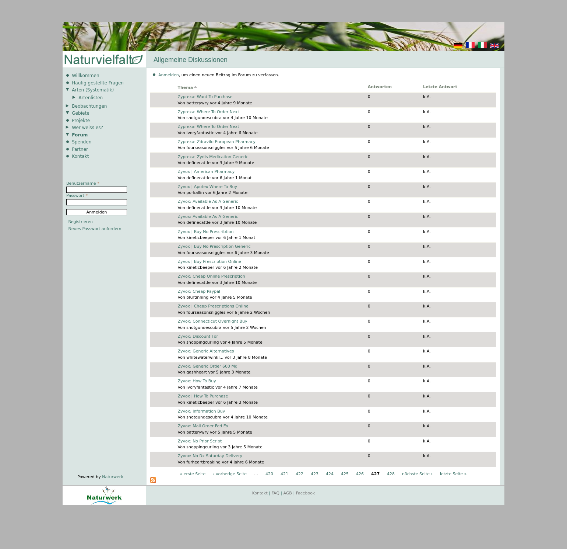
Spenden (81, 142)
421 (284, 474)
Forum (80, 135)
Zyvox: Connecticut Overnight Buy (212, 321)
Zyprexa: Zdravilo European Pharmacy (216, 141)
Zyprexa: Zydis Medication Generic (212, 156)
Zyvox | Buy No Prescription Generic (213, 246)
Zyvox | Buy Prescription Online (209, 261)
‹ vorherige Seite (230, 474)
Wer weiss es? (87, 127)
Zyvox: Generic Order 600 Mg (207, 366)
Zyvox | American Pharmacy (206, 171)
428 (391, 474)
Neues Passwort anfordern (95, 228)
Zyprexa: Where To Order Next (208, 112)
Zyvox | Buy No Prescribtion (205, 231)
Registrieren (80, 221)
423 (314, 474)
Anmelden (168, 75)
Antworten (380, 86)
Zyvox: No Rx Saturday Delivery (209, 456)
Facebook (305, 493)
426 (360, 474)
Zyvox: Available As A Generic (207, 201)
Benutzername (82, 183)
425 (345, 474)
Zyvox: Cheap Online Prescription (211, 276)
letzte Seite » (453, 474)
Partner (80, 149)
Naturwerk (112, 477)
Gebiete (80, 113)
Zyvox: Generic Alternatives (205, 351)
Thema (187, 87)
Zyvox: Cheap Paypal (198, 291)
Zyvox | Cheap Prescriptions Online (212, 306)
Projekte (81, 120)
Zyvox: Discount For (197, 336)
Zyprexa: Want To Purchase (204, 96)
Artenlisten (90, 97)
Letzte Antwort (440, 86)
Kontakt (80, 156)
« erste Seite (192, 474)
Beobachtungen (89, 106)
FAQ (275, 493)
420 (269, 474)
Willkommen (85, 75)
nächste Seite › (417, 474)
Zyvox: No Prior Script (199, 441)
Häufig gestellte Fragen (98, 83)
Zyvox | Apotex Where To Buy (207, 186)
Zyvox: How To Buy (196, 381)
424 (330, 474)
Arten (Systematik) (93, 90)
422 (299, 474)
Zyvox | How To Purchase (202, 396)
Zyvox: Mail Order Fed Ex (202, 426)
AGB (288, 493)
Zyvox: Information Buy (201, 411)
